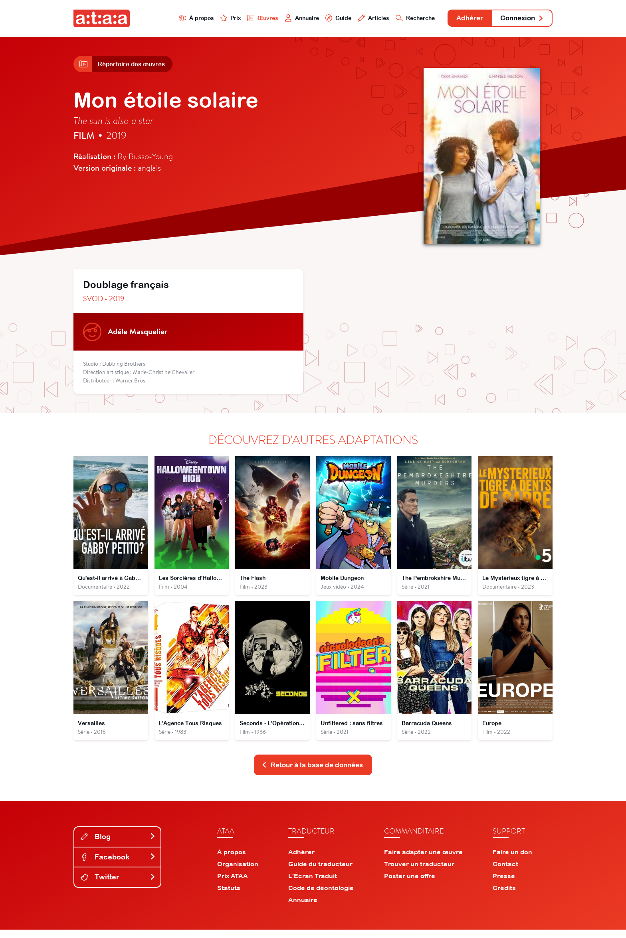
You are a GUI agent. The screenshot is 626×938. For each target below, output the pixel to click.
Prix (206, 18)
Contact (505, 872)
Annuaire (282, 18)
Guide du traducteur (320, 872)
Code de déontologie (321, 896)
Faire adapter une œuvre (423, 860)
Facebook (118, 865)
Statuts (228, 896)
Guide (321, 18)
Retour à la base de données (312, 773)
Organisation (237, 872)
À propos (169, 18)
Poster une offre (409, 884)
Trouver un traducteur (419, 872)
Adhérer (461, 19)
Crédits (504, 896)
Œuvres (240, 18)
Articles (357, 18)
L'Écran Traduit (312, 884)
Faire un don (512, 860)
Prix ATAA (232, 884)
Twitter (118, 885)
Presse (504, 884)
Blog (118, 845)
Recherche (402, 18)
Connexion (519, 19)
